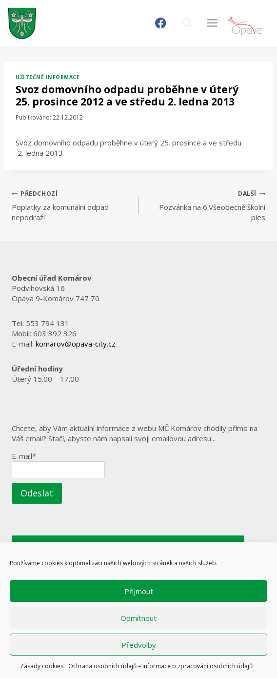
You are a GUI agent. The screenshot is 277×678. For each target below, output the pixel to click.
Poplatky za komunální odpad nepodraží (71, 205)
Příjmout (138, 591)
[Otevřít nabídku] (211, 23)
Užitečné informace (47, 77)
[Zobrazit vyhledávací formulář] (187, 23)
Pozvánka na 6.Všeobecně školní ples (205, 205)
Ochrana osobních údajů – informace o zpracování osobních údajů (160, 666)
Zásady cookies (41, 666)
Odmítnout (138, 618)
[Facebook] (161, 23)
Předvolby (138, 645)
